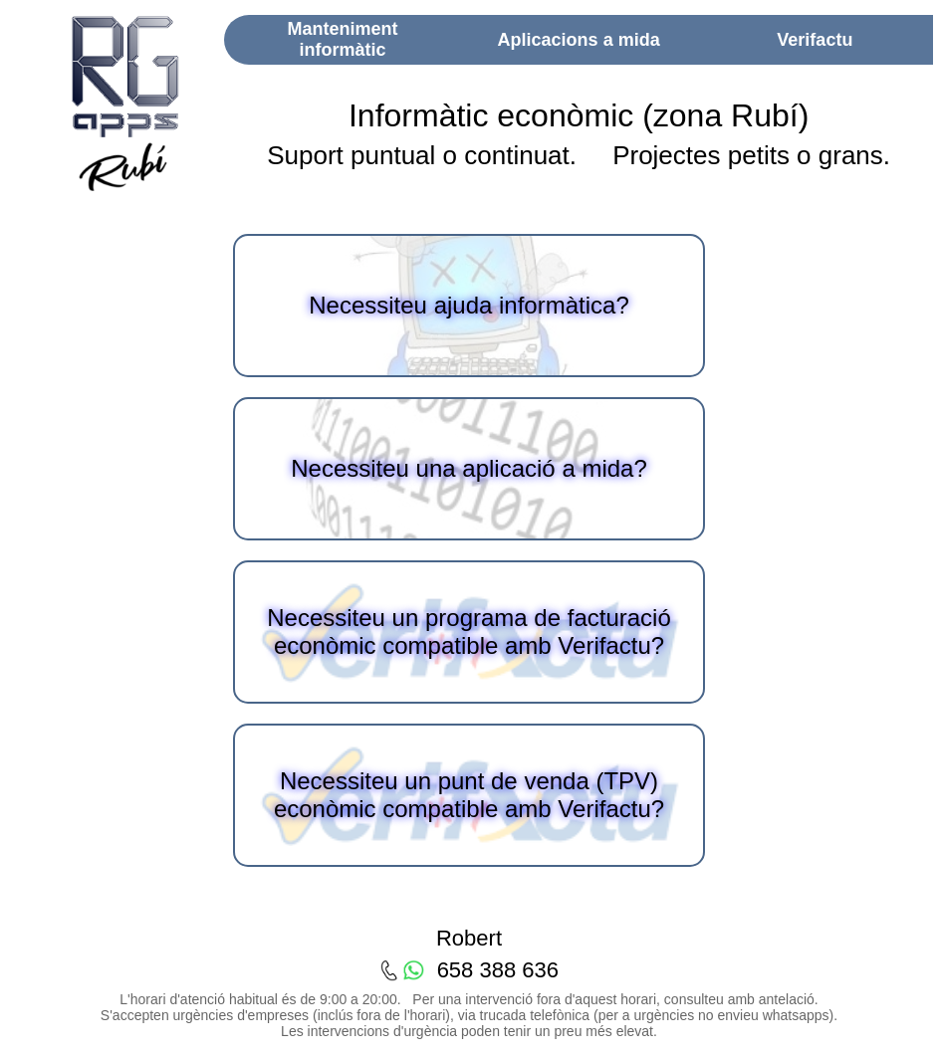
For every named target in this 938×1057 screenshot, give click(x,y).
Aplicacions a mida (579, 40)
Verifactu (814, 40)
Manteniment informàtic (342, 39)
